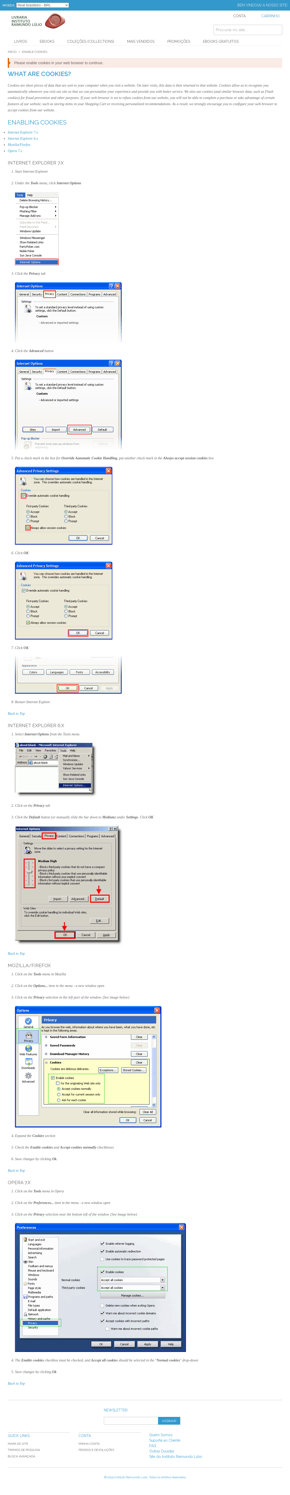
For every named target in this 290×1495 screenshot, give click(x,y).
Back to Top (16, 714)
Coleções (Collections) (90, 41)
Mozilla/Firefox (19, 145)
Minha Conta (89, 1444)
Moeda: (9, 5)
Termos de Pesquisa (24, 1450)
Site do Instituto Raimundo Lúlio (175, 1457)
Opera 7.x (15, 151)
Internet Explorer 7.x (23, 132)
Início (12, 52)
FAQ (152, 1446)
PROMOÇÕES (178, 41)
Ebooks (47, 41)
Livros (20, 41)
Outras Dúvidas (161, 1451)
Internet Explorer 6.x (23, 138)
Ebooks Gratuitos (221, 41)
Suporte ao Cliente (164, 1440)
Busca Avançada (21, 1456)
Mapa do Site (18, 1444)
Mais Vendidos (140, 41)
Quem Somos (161, 1435)
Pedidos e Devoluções (96, 1450)
